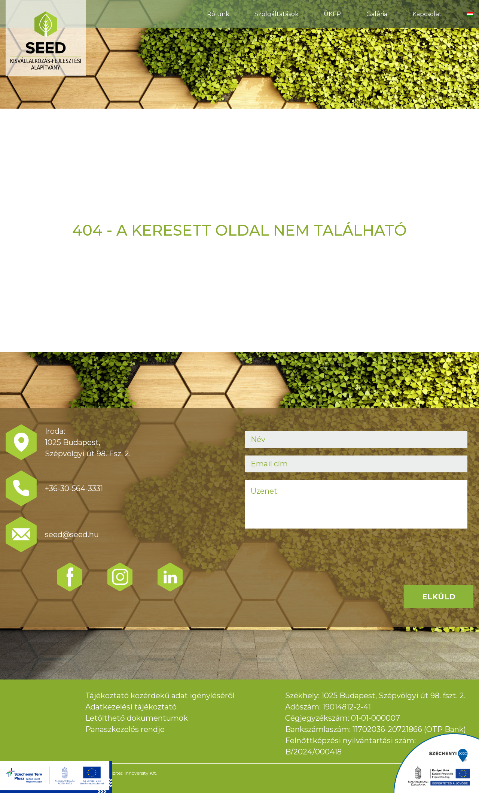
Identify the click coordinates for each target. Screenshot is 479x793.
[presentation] (302, 550)
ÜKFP (332, 14)
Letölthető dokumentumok (136, 718)
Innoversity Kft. (141, 773)
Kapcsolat (427, 14)
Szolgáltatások (276, 14)
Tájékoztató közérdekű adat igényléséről (160, 695)
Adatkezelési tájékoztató (131, 706)
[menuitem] (470, 14)
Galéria (376, 14)
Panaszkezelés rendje (125, 729)
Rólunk (218, 14)
